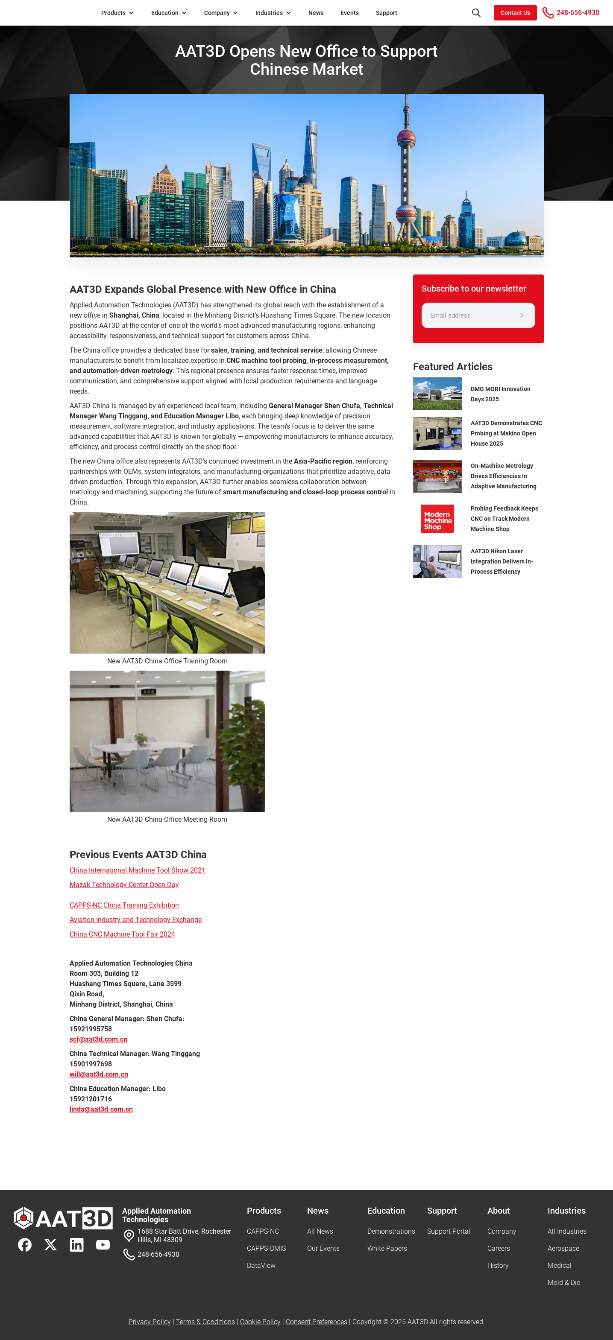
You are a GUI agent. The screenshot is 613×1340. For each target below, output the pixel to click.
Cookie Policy (260, 1322)
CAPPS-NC (263, 1231)
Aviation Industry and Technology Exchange (136, 920)
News (315, 12)
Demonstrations (391, 1231)
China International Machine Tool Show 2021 (137, 870)
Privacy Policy (150, 1322)
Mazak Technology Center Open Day (124, 885)
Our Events (323, 1248)
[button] (118, 13)
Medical (560, 1265)
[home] (53, 13)
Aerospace (563, 1248)
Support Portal (448, 1231)
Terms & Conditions (205, 1322)
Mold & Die (564, 1283)
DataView (261, 1265)
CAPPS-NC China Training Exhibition (124, 905)
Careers (498, 1248)
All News (320, 1231)
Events (349, 12)
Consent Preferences (316, 1322)
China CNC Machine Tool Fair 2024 (122, 934)
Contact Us (515, 12)
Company (501, 1231)
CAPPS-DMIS (266, 1248)
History (498, 1265)
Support (386, 12)
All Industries (567, 1231)
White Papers (387, 1248)
